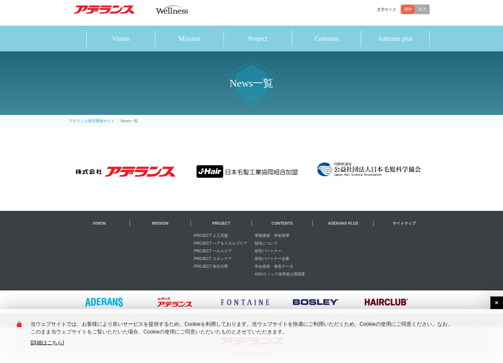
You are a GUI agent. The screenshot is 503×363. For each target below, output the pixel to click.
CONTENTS (282, 223)
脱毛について (266, 243)
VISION (99, 223)
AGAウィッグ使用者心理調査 (280, 274)
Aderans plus (395, 38)
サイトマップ (404, 223)
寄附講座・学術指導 (272, 235)
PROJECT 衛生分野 (211, 266)
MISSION (160, 223)
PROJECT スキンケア (213, 258)
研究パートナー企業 (272, 258)
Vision (121, 38)
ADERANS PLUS (343, 223)
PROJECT (221, 223)
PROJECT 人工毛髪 (211, 235)
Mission (189, 38)
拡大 (422, 13)
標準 (408, 13)
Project (257, 38)
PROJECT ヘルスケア (213, 251)
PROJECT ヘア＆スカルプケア (220, 243)
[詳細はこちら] (47, 342)
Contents (326, 38)
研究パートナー (268, 251)
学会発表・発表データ (274, 266)
